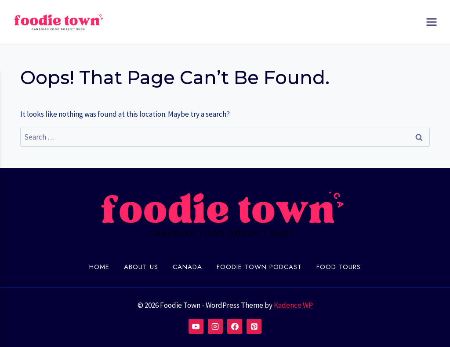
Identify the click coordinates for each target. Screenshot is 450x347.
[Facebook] (234, 326)
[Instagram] (215, 326)
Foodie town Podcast (259, 267)
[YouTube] (196, 326)
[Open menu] (431, 21)
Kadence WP (293, 305)
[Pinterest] (254, 326)
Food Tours (338, 267)
